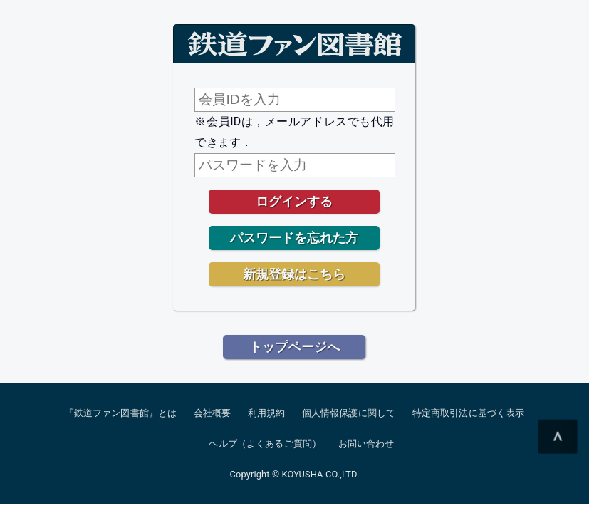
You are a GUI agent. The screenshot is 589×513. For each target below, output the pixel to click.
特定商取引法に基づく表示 (468, 413)
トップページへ (294, 346)
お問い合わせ (366, 443)
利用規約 (267, 413)
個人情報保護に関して (349, 413)
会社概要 (212, 413)
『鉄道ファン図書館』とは (120, 413)
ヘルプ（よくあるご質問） (265, 443)
